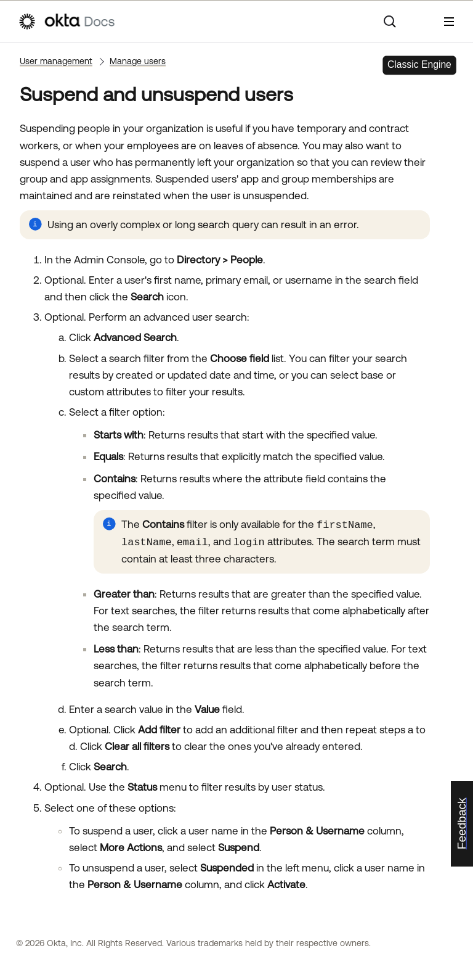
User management (56, 61)
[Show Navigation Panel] (449, 21)
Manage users (138, 61)
